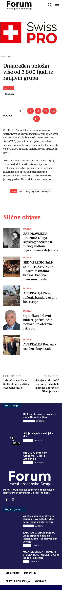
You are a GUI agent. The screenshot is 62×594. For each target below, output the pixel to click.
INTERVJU (28, 444)
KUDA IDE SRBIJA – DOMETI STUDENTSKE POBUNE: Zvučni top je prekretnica (41, 558)
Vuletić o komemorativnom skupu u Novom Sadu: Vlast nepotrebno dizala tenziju (38, 522)
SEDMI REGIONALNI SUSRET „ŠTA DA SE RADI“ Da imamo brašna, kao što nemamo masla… (39, 274)
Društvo (8, 92)
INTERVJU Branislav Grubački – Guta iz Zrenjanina (35, 459)
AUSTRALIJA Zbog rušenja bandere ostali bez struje (40, 301)
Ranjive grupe (32, 195)
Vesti (26, 565)
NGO (21, 195)
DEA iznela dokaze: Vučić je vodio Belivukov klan (39, 419)
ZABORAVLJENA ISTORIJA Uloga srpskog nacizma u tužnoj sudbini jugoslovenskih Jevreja (40, 245)
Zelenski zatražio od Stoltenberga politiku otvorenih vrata (16, 388)
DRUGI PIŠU (29, 425)
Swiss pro (46, 195)
